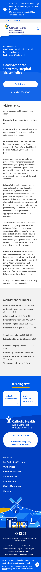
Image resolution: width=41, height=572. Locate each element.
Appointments (10, 476)
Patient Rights (29, 549)
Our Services (9, 467)
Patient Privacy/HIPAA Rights (12, 549)
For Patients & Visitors (12, 55)
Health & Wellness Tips (11, 397)
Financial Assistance (26, 554)
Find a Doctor (20, 84)
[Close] (38, 4)
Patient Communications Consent (19, 551)
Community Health (12, 471)
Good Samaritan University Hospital (18, 49)
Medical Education (12, 486)
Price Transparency (11, 554)
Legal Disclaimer (10, 546)
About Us (7, 457)
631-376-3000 (22, 92)
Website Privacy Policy (26, 546)
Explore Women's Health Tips (28, 399)
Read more (22, 15)
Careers (7, 491)
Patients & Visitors (11, 52)
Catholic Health (12, 20)
